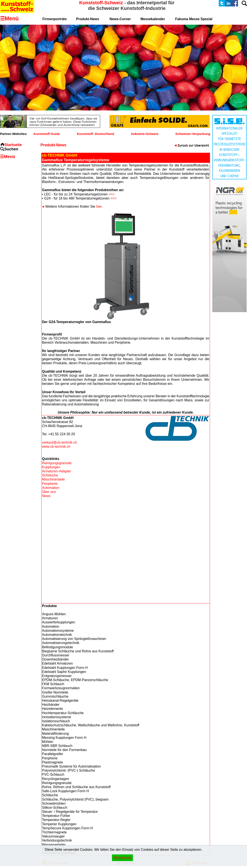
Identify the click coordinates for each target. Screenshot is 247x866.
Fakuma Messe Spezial (193, 19)
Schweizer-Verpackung (192, 134)
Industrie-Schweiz (144, 134)
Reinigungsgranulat (56, 463)
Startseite (13, 145)
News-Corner (120, 19)
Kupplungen (51, 467)
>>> (112, 194)
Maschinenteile (53, 479)
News (46, 496)
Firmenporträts (54, 19)
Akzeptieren (122, 858)
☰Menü (7, 156)
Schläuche (50, 475)
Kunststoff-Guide (47, 134)
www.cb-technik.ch (56, 446)
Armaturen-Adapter (56, 471)
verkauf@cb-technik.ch (59, 442)
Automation (50, 488)
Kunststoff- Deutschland (95, 134)
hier (99, 206)
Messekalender (152, 19)
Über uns (49, 492)
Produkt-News (87, 19)
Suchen (11, 149)
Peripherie (50, 483)
